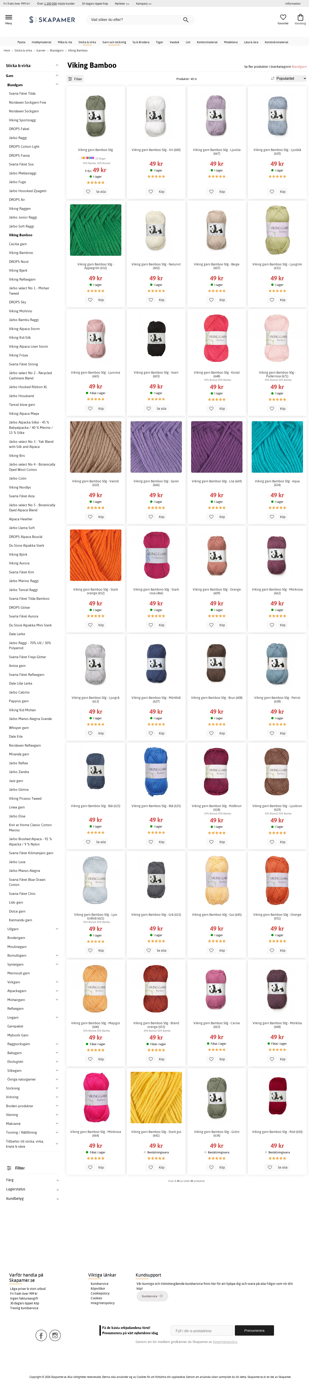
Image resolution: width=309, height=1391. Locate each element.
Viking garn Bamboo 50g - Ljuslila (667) (217, 151)
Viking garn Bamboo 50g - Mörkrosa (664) (95, 1133)
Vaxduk (174, 42)
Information (292, 3)
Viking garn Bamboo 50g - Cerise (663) (216, 1025)
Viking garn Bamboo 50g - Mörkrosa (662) (277, 591)
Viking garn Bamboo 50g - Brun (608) (216, 698)
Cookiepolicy (100, 1293)
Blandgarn (299, 66)
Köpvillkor (98, 1288)
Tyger (159, 42)
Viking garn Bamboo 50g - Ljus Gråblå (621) (95, 916)
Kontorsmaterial (207, 42)
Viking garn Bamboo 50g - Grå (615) (156, 914)
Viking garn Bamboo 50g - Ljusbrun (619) (277, 807)
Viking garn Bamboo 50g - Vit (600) (156, 150)
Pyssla (21, 42)
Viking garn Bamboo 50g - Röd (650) (277, 1132)
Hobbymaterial (41, 42)
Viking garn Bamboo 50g (95, 150)
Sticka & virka (87, 42)
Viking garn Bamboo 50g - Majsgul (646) (95, 1025)
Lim (188, 42)
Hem (7, 50)
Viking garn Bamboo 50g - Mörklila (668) (277, 1025)
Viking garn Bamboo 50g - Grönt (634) (216, 1133)
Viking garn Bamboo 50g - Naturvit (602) (156, 266)
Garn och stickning (114, 42)
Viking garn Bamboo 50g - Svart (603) (156, 374)
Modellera (231, 42)
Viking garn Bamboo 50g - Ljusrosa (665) (95, 374)
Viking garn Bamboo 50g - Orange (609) (217, 591)
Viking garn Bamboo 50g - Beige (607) (216, 266)
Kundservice (99, 1284)
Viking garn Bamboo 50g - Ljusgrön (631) (277, 266)
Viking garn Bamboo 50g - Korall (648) (217, 374)
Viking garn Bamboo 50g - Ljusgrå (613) (96, 699)
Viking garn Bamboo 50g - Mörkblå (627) (156, 699)
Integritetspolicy (103, 1303)
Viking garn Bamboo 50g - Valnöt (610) (95, 483)
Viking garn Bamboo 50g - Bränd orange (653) (156, 1025)
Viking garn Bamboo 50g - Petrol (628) (277, 699)
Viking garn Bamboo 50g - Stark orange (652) (95, 591)
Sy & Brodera (141, 42)
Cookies (96, 1298)
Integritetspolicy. (225, 1342)
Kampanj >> (144, 3)
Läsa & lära (251, 42)
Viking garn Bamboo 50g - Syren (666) (156, 483)
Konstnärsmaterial (276, 42)
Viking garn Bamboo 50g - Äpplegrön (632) (95, 266)
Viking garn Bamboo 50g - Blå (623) (95, 806)
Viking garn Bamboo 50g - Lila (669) (217, 481)
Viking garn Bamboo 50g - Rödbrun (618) (217, 807)
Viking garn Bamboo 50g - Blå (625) (156, 806)
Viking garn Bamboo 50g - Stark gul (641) (156, 1133)
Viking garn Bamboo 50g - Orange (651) (277, 916)
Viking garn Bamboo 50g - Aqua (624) (277, 483)
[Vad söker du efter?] (140, 19)
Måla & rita (65, 42)
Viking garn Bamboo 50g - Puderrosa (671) (277, 374)
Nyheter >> (122, 3)
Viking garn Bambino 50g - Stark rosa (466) (156, 591)
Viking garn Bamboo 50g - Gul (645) (217, 914)
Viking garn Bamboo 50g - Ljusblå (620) (277, 151)
